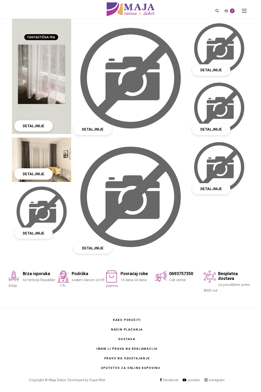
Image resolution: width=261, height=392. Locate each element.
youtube (191, 380)
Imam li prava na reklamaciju (126, 348)
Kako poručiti (127, 320)
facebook (169, 380)
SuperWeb (97, 380)
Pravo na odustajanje (127, 358)
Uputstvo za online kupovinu (130, 368)
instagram (214, 380)
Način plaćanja (127, 329)
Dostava (126, 339)
